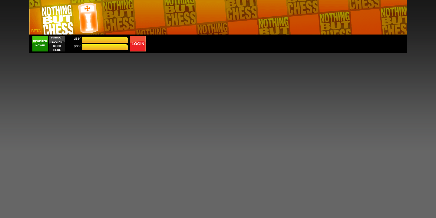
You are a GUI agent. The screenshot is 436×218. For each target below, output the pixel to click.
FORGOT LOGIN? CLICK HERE (57, 43)
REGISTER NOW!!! (40, 43)
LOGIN (138, 43)
